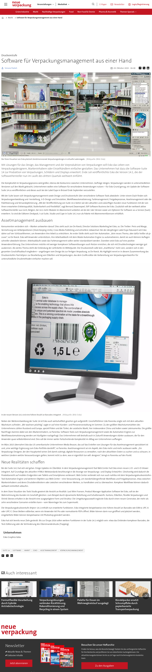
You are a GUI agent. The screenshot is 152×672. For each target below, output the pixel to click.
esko (35, 550)
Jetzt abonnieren (19, 663)
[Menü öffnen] (5, 4)
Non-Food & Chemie (86, 11)
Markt (35, 11)
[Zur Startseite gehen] (22, 4)
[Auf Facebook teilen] (140, 68)
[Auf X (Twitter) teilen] (144, 68)
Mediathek (62, 4)
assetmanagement (48, 550)
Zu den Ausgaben (104, 665)
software (17, 550)
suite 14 (6, 550)
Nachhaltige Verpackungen (53, 11)
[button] (145, 595)
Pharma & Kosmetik (107, 11)
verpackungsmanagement (71, 550)
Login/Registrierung (140, 4)
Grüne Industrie (22, 11)
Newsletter (119, 4)
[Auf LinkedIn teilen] (148, 68)
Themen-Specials (127, 11)
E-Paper (103, 4)
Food (71, 11)
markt (27, 550)
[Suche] (93, 4)
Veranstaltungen (44, 4)
